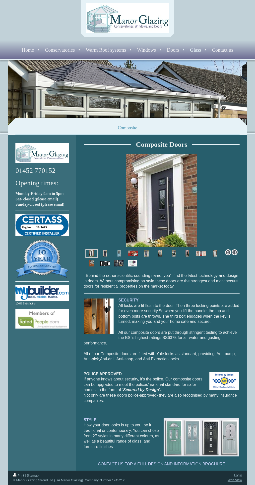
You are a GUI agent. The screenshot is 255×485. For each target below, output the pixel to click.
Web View (235, 480)
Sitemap (33, 475)
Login (238, 475)
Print (18, 475)
